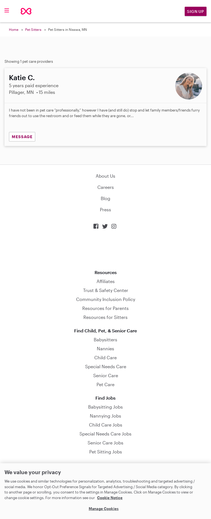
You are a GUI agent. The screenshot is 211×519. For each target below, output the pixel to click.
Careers (105, 187)
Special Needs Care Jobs (105, 433)
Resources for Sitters (105, 317)
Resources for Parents (105, 308)
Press (105, 209)
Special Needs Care (105, 366)
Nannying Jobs (105, 415)
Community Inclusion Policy (105, 299)
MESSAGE (22, 136)
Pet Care (105, 384)
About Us (105, 176)
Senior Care (105, 375)
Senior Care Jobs (105, 442)
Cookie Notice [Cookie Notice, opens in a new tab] (110, 497)
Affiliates (106, 281)
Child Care (105, 357)
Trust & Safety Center (105, 290)
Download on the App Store (105, 249)
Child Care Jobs (105, 424)
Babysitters (105, 339)
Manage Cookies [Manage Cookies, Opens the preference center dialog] (104, 508)
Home (13, 29)
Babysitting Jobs (105, 406)
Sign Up (195, 11)
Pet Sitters (33, 29)
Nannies (105, 348)
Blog (105, 198)
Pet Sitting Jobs (105, 451)
